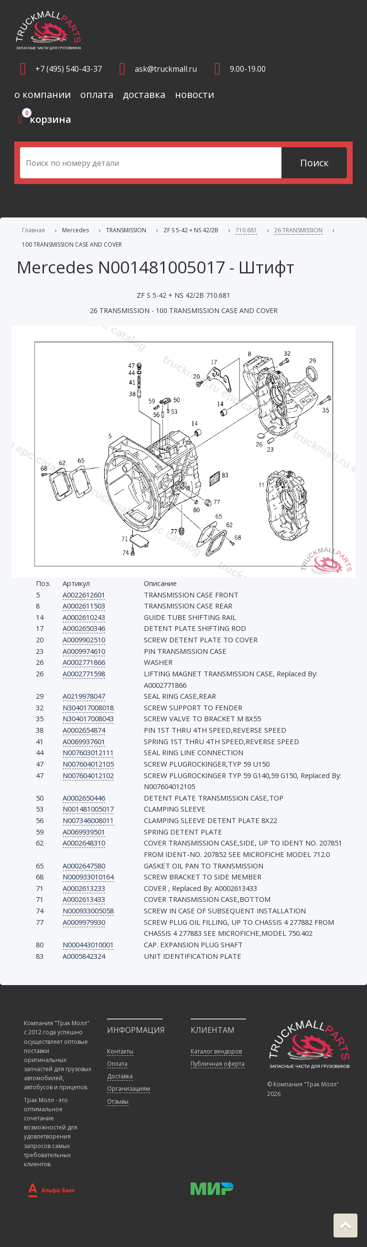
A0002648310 (84, 842)
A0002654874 (84, 730)
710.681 (246, 230)
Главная (33, 230)
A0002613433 (84, 899)
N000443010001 (88, 944)
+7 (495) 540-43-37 (68, 69)
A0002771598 (84, 673)
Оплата (117, 1064)
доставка (144, 94)
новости (194, 94)
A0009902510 (84, 639)
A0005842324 (84, 956)
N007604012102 (88, 775)
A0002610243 (84, 617)
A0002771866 (84, 662)
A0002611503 (84, 605)
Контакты (120, 1051)
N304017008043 (88, 718)
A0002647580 (84, 865)
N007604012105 (88, 764)
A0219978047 (84, 696)
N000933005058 (88, 910)
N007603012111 (88, 752)
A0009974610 (84, 651)
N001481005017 (88, 808)
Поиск (314, 162)
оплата (96, 94)
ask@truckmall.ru (166, 69)
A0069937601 (84, 741)
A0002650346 (84, 628)
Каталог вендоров (216, 1051)
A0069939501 (84, 831)
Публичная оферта (218, 1064)
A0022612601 (84, 594)
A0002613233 (84, 888)
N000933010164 (88, 876)
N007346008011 (88, 820)
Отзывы (118, 1101)
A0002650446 (84, 797)
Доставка (120, 1076)
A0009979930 (84, 922)
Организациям (128, 1088)
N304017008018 (88, 707)
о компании (42, 94)
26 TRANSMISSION (298, 230)
